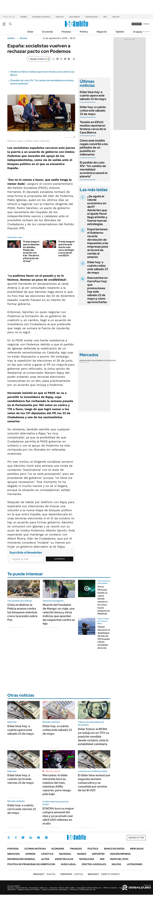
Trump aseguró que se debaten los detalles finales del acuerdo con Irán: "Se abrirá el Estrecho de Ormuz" (31, 251)
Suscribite (59, 559)
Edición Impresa (120, 853)
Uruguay (137, 31)
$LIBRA (23, 17)
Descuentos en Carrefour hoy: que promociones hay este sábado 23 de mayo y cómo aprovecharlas (97, 290)
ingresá (146, 24)
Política (84, 31)
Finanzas (66, 31)
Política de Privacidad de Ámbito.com (31, 864)
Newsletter (146, 31)
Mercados (136, 848)
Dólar (30, 31)
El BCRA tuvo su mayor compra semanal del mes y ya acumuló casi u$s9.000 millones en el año (58, 816)
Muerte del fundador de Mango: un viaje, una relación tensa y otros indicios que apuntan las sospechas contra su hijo (59, 614)
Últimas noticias (35, 848)
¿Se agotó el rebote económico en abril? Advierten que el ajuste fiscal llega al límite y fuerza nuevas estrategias (97, 210)
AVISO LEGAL (68, 864)
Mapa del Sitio (119, 859)
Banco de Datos (114, 848)
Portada (13, 848)
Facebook (16, 837)
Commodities (101, 361)
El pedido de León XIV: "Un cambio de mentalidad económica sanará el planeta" (93, 169)
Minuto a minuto (52, 771)
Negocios (102, 31)
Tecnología (86, 859)
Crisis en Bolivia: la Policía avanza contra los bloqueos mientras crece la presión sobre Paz (22, 612)
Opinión (120, 31)
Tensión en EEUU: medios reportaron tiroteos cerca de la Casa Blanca (93, 127)
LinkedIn (30, 837)
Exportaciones (92, 17)
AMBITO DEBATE (104, 874)
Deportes (98, 853)
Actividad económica (41, 17)
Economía (47, 31)
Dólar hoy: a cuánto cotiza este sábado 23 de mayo (93, 110)
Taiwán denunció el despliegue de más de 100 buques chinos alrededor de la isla (103, 637)
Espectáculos (64, 859)
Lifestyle (47, 853)
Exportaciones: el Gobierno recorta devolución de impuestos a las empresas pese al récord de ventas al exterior (97, 243)
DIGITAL (44, 874)
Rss (102, 859)
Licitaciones (134, 864)
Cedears (112, 361)
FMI (104, 17)
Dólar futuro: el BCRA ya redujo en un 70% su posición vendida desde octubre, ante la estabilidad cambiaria (93, 736)
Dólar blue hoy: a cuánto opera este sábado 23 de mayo (93, 95)
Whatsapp (46, 837)
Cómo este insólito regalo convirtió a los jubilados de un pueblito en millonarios (94, 147)
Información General (21, 859)
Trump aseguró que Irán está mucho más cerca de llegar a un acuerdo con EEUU (66, 248)
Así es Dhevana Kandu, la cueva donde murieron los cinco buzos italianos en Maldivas (103, 600)
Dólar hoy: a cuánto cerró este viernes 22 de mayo (21, 809)
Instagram (23, 837)
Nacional (65, 853)
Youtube (38, 837)
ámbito (11, 38)
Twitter (8, 837)
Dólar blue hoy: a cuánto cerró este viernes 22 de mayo (20, 779)
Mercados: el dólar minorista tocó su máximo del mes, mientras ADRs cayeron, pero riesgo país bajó (57, 784)
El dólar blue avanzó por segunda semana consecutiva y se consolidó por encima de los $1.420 (94, 782)
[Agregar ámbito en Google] (39, 59)
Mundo (23, 38)
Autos (45, 859)
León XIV (116, 17)
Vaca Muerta (74, 17)
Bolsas (91, 361)
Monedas (83, 361)
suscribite (137, 24)
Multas (116, 864)
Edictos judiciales (94, 864)
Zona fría (59, 17)
